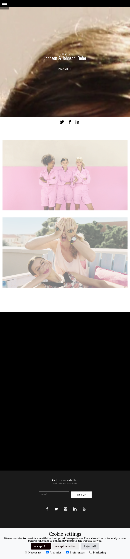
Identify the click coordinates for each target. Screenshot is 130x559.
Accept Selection (65, 546)
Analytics (53, 552)
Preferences (75, 552)
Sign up (81, 494)
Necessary (33, 552)
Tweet (62, 122)
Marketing (97, 552)
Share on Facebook (70, 122)
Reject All (90, 546)
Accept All (40, 546)
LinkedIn (77, 122)
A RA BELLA (65, 54)
